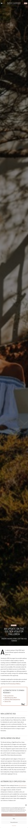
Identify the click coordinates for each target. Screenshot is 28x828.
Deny (14, 818)
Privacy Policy (14, 825)
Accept (14, 815)
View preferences (14, 822)
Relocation (13, 625)
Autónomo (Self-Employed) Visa (12, 699)
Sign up (25, 3)
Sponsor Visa (7, 701)
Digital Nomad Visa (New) (10, 697)
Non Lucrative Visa (8, 695)
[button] (26, 805)
